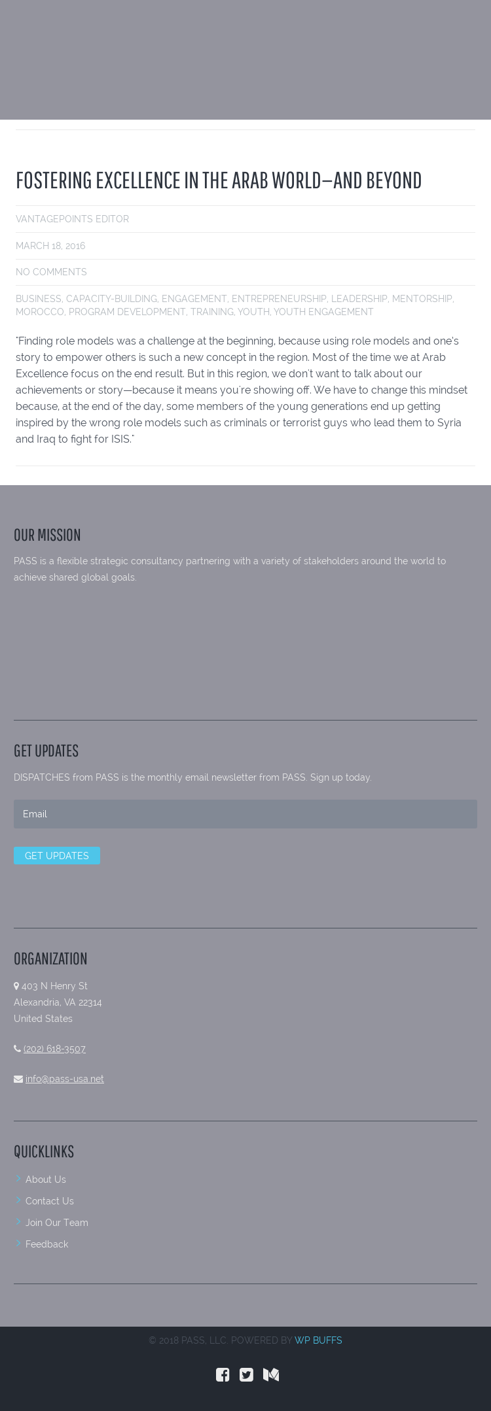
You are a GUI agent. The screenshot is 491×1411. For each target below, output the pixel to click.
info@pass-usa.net (65, 1079)
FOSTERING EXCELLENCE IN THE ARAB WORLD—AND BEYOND (219, 179)
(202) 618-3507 (55, 1049)
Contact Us (50, 1201)
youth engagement (324, 312)
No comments (51, 272)
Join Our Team (57, 1222)
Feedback (47, 1244)
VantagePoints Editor (72, 219)
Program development (127, 312)
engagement (194, 299)
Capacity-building (111, 299)
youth (254, 312)
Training (212, 312)
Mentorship (422, 299)
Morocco (40, 312)
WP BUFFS (318, 1340)
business (39, 299)
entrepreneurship (279, 299)
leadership (359, 299)
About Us (46, 1179)
